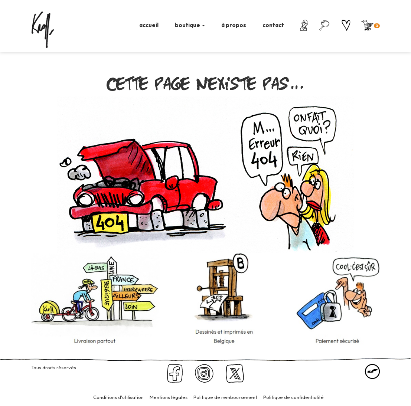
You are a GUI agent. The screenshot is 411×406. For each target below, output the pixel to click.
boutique (190, 25)
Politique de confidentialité (293, 397)
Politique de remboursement (225, 397)
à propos (233, 25)
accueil (149, 25)
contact (273, 25)
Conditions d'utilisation (118, 397)
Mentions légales (168, 397)
